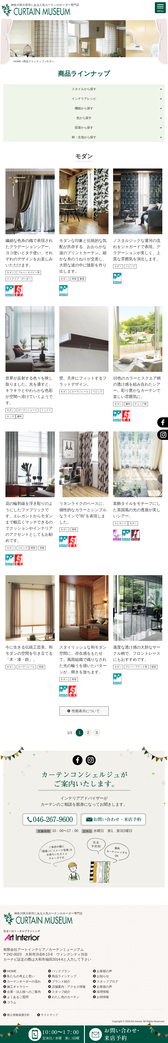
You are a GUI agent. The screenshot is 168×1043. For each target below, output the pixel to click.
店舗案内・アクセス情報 (69, 986)
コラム (11, 1002)
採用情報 (103, 991)
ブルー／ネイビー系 (29, 272)
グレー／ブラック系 (136, 666)
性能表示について (86, 711)
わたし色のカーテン (65, 997)
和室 (74, 278)
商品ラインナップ (64, 976)
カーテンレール (80, 391)
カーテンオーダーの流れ (24, 981)
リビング (130, 266)
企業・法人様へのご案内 (24, 991)
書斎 (82, 278)
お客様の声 (104, 971)
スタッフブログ (107, 981)
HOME (11, 971)
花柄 (42, 547)
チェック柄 (141, 404)
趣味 (19, 416)
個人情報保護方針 (18, 1014)
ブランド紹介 (61, 981)
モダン (10, 272)
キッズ (10, 416)
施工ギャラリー (17, 986)
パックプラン (61, 971)
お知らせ (103, 976)
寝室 (33, 547)
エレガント (120, 523)
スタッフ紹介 (61, 991)
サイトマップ (49, 1014)
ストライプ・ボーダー (19, 278)
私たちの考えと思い (21, 976)
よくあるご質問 (17, 997)
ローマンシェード (27, 410)
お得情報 (103, 997)
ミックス (46, 410)
